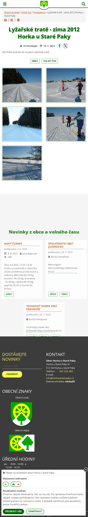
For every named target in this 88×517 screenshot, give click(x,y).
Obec (35, 61)
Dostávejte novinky (14, 356)
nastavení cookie (30, 501)
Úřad (53, 333)
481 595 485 (66, 371)
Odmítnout (35, 511)
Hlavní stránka (11, 12)
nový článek (13, 282)
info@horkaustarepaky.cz (60, 378)
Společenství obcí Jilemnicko (60, 284)
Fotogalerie (39, 12)
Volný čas (26, 12)
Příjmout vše (13, 511)
